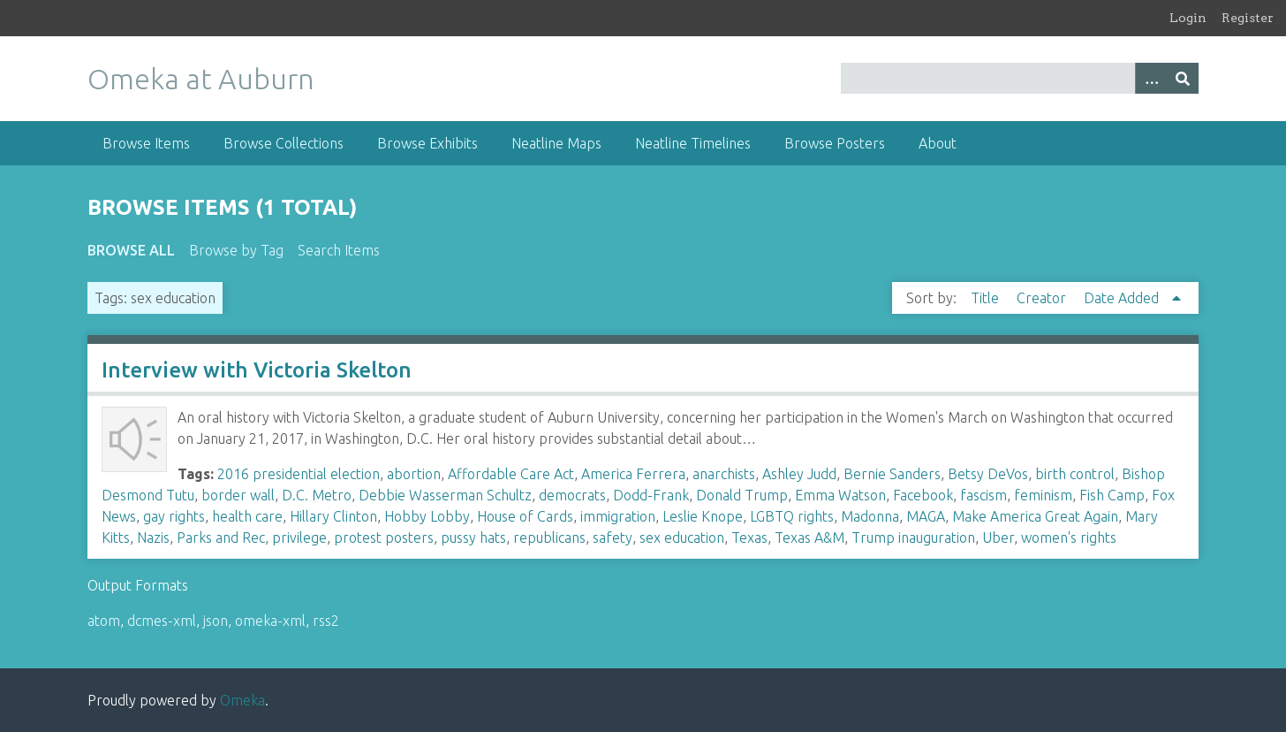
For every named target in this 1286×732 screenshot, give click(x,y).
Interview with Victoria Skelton (257, 370)
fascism (983, 495)
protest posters (384, 537)
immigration (617, 516)
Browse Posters (834, 143)
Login (1188, 18)
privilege (299, 537)
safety (612, 537)
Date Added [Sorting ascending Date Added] (1123, 298)
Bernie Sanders (892, 474)
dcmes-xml (161, 621)
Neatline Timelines (693, 143)
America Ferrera (633, 474)
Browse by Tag (236, 250)
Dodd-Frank (651, 495)
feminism (1043, 495)
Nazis (153, 537)
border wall (238, 495)
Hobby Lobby (427, 516)
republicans (549, 537)
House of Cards (525, 516)
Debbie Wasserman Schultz (445, 495)
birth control (1075, 474)
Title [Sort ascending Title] (986, 298)
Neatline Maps (556, 143)
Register (1248, 18)
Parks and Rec (221, 537)
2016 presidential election (298, 474)
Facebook (923, 495)
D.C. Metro (317, 495)
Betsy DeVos (988, 474)
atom (103, 621)
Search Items (339, 250)
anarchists (723, 474)
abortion (414, 474)
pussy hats (473, 537)
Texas (749, 537)
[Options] (1151, 78)
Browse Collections (283, 143)
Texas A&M (809, 537)
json (215, 621)
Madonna (870, 516)
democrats (572, 495)
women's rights (1068, 537)
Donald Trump (742, 495)
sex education (681, 537)
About (938, 143)
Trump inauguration (913, 537)
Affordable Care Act (511, 474)
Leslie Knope (702, 516)
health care (247, 516)
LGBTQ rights (792, 516)
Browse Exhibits (427, 143)
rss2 (326, 621)
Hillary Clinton (333, 516)
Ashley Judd (799, 474)
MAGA (925, 516)
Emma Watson (840, 495)
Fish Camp (1112, 495)
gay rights (174, 516)
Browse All (131, 250)
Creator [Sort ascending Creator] (1043, 298)
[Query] (1020, 78)
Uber (998, 537)
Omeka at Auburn (200, 79)
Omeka (242, 700)
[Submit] (1183, 78)
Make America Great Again (1035, 516)
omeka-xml (270, 621)
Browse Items (146, 143)
